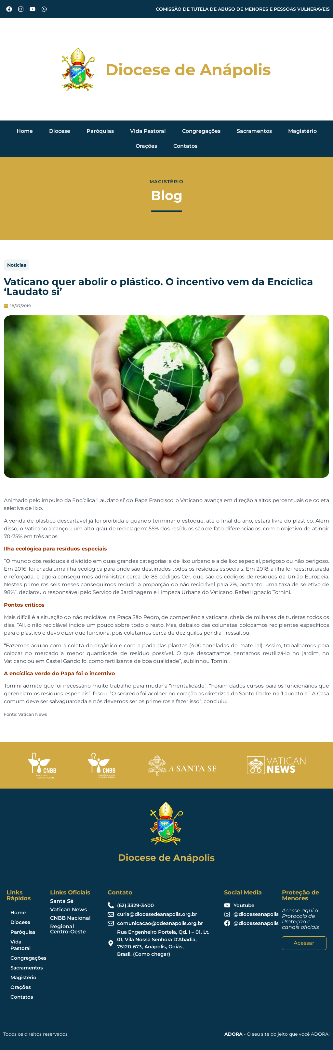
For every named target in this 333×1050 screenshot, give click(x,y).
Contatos (185, 146)
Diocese (59, 131)
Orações (146, 146)
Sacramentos (254, 131)
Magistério (302, 131)
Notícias (16, 265)
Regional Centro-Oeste (68, 929)
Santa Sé (61, 901)
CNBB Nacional (70, 918)
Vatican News (68, 909)
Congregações (201, 131)
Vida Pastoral (148, 131)
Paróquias (100, 131)
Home (25, 131)
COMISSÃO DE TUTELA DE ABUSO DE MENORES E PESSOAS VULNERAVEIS (243, 9)
